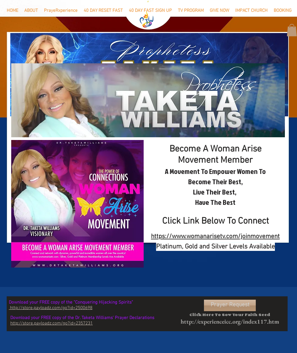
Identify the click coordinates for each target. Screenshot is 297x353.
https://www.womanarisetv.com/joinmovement (215, 236)
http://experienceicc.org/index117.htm (230, 321)
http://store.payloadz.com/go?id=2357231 (51, 323)
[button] (292, 30)
